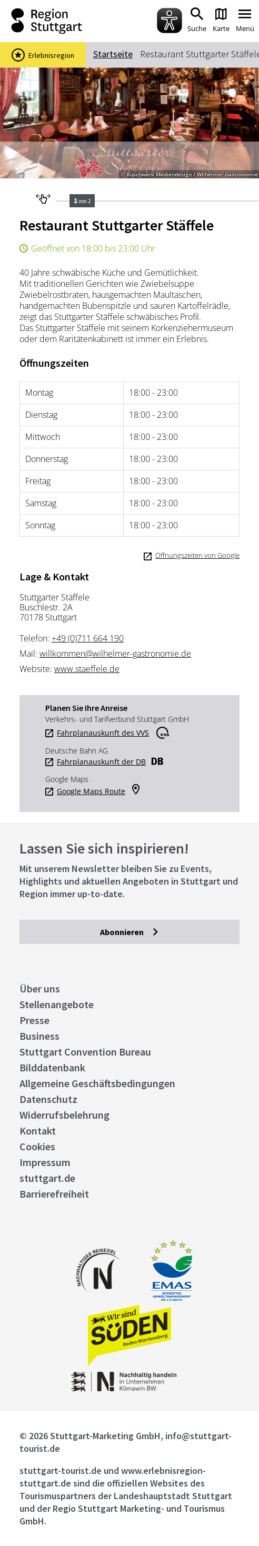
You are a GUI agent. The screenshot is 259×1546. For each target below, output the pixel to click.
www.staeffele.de (86, 669)
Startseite (113, 54)
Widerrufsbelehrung (64, 1114)
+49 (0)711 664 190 (88, 638)
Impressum (45, 1162)
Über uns (39, 988)
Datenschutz (48, 1099)
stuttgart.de (47, 1177)
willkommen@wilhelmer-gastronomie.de (115, 653)
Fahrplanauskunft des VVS (103, 733)
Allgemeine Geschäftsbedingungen (97, 1083)
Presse (34, 1020)
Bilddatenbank (52, 1067)
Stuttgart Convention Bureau (85, 1051)
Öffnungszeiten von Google (197, 555)
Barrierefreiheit (54, 1193)
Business (39, 1035)
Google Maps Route (91, 791)
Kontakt (37, 1130)
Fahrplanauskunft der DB (101, 762)
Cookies (37, 1146)
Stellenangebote (56, 1004)
